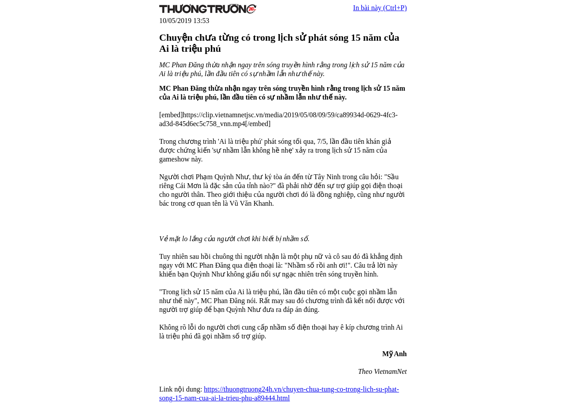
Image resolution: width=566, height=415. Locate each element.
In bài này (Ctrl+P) (380, 8)
